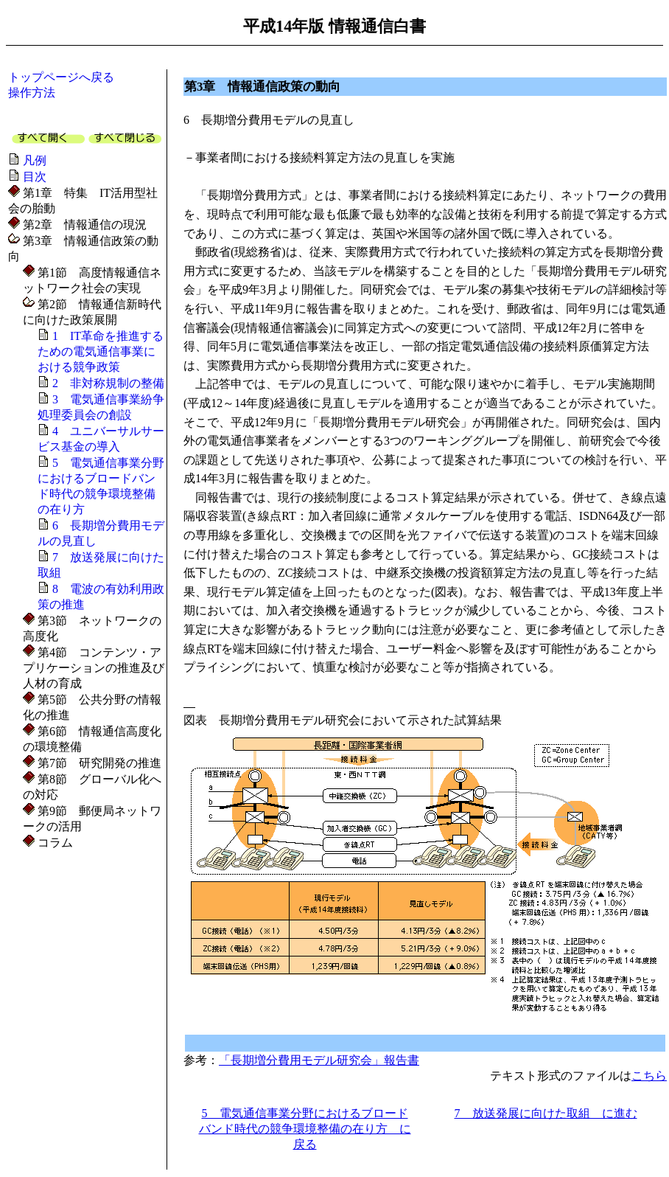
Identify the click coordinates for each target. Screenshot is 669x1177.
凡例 (34, 160)
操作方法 (31, 92)
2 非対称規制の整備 (108, 383)
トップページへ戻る (61, 77)
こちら (649, 1075)
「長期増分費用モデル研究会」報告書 (319, 1060)
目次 (34, 176)
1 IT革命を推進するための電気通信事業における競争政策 (101, 351)
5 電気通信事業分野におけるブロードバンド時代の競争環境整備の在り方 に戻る (305, 1128)
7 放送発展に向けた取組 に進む (546, 1113)
